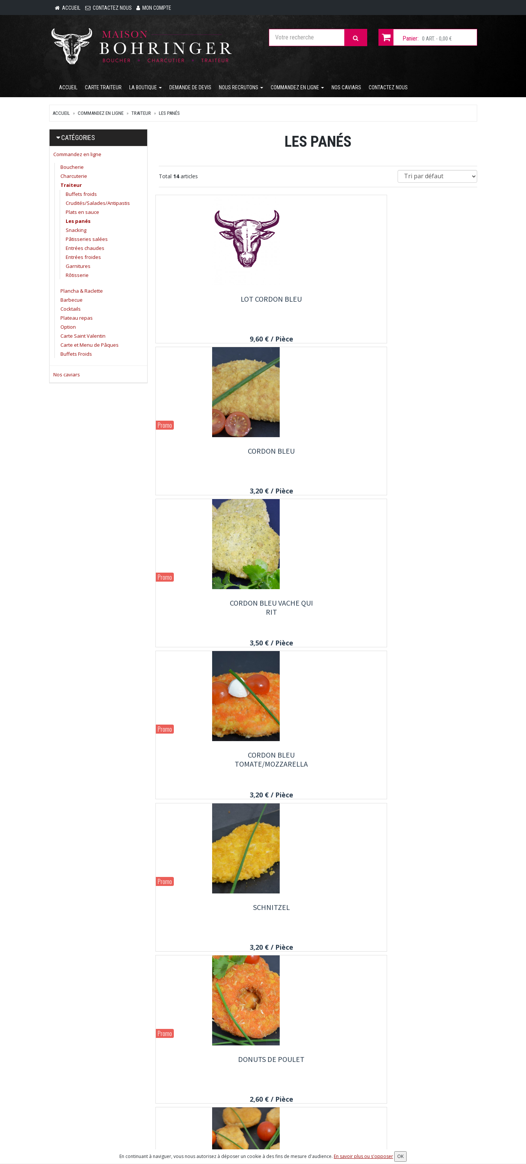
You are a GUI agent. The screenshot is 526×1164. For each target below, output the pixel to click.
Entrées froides (83, 258)
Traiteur (141, 114)
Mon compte (319, 1067)
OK (460, 1080)
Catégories (78, 139)
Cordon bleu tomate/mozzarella (208, 459)
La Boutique (145, 89)
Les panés (169, 114)
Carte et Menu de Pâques (89, 346)
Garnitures (78, 267)
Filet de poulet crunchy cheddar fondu (427, 618)
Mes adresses (321, 1087)
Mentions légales (251, 1138)
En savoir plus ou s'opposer (363, 1156)
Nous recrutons (241, 89)
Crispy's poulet (317, 609)
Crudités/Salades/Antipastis (98, 204)
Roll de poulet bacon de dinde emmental (427, 767)
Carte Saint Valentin (83, 337)
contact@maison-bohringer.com (94, 1093)
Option (68, 328)
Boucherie (72, 168)
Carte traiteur (103, 89)
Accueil (68, 89)
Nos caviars (346, 89)
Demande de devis (190, 89)
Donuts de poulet (428, 454)
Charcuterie (73, 177)
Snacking (76, 231)
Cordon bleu (317, 300)
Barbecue (71, 301)
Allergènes (244, 1128)
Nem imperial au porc (208, 763)
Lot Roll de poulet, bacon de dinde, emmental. (317, 772)
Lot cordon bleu (208, 300)
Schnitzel (318, 454)
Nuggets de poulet (208, 609)
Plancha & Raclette (81, 292)
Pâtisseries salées (87, 240)
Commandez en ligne (297, 89)
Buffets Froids (76, 355)
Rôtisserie (77, 276)
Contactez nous (388, 89)
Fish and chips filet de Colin (318, 922)
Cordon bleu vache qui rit (427, 305)
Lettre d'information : (402, 1067)
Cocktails (70, 310)
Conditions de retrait (255, 1117)
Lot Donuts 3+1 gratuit (208, 917)
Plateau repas (76, 319)
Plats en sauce (82, 213)
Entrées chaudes (85, 249)
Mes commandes (324, 1077)
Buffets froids (81, 195)
